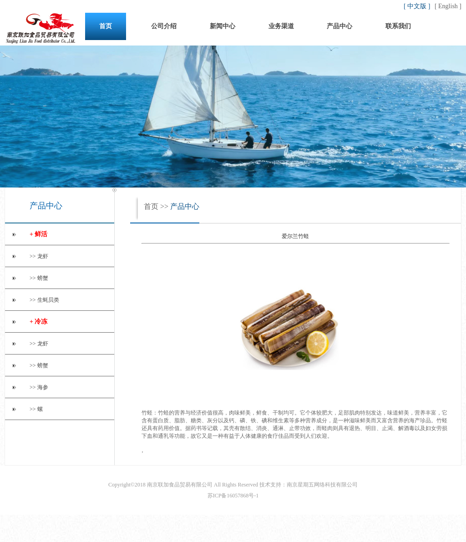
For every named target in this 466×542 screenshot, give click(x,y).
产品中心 (339, 26)
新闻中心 (222, 26)
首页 (105, 26)
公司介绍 (164, 26)
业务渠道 (281, 26)
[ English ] (448, 6)
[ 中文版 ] (418, 6)
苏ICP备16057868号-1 (233, 495)
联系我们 (398, 26)
